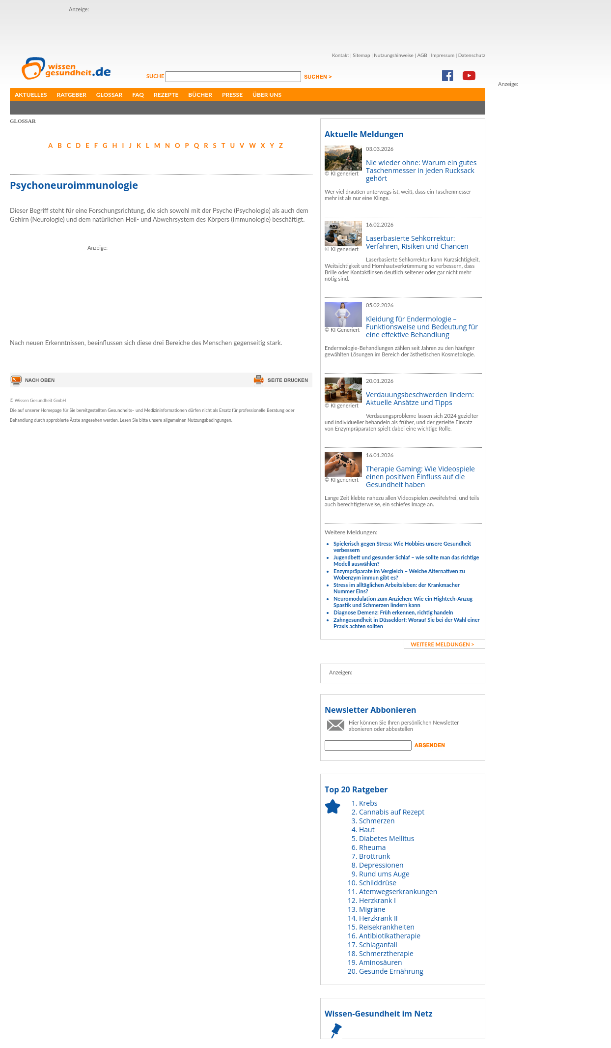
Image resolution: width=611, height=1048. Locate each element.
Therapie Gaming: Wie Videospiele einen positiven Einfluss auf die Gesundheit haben (420, 476)
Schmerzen (377, 820)
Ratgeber (71, 94)
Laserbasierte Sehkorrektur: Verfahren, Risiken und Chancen (417, 242)
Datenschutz (471, 55)
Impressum (442, 55)
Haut (367, 829)
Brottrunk (374, 856)
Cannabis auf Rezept (391, 811)
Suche (156, 76)
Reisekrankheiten (387, 927)
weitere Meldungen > (442, 644)
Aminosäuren (380, 962)
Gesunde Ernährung (391, 971)
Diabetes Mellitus (386, 838)
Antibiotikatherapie (389, 935)
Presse (232, 94)
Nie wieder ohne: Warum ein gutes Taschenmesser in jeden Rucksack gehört (421, 170)
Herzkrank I (377, 900)
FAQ (138, 94)
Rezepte (166, 94)
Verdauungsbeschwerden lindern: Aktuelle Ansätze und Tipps (420, 398)
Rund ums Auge (384, 873)
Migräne (372, 909)
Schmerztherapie (386, 953)
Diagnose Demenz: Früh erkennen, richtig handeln (393, 612)
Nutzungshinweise (394, 55)
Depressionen (381, 865)
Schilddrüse (377, 882)
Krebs (368, 803)
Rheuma (372, 847)
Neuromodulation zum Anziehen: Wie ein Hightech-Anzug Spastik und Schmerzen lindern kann (402, 601)
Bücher (200, 94)
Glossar (109, 94)
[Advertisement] (126, 28)
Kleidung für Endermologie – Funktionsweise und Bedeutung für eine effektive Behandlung (422, 326)
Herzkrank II (378, 918)
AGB (422, 55)
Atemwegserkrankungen (398, 891)
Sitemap (361, 55)
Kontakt (340, 55)
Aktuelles (31, 94)
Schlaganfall (378, 944)
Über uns (266, 94)
